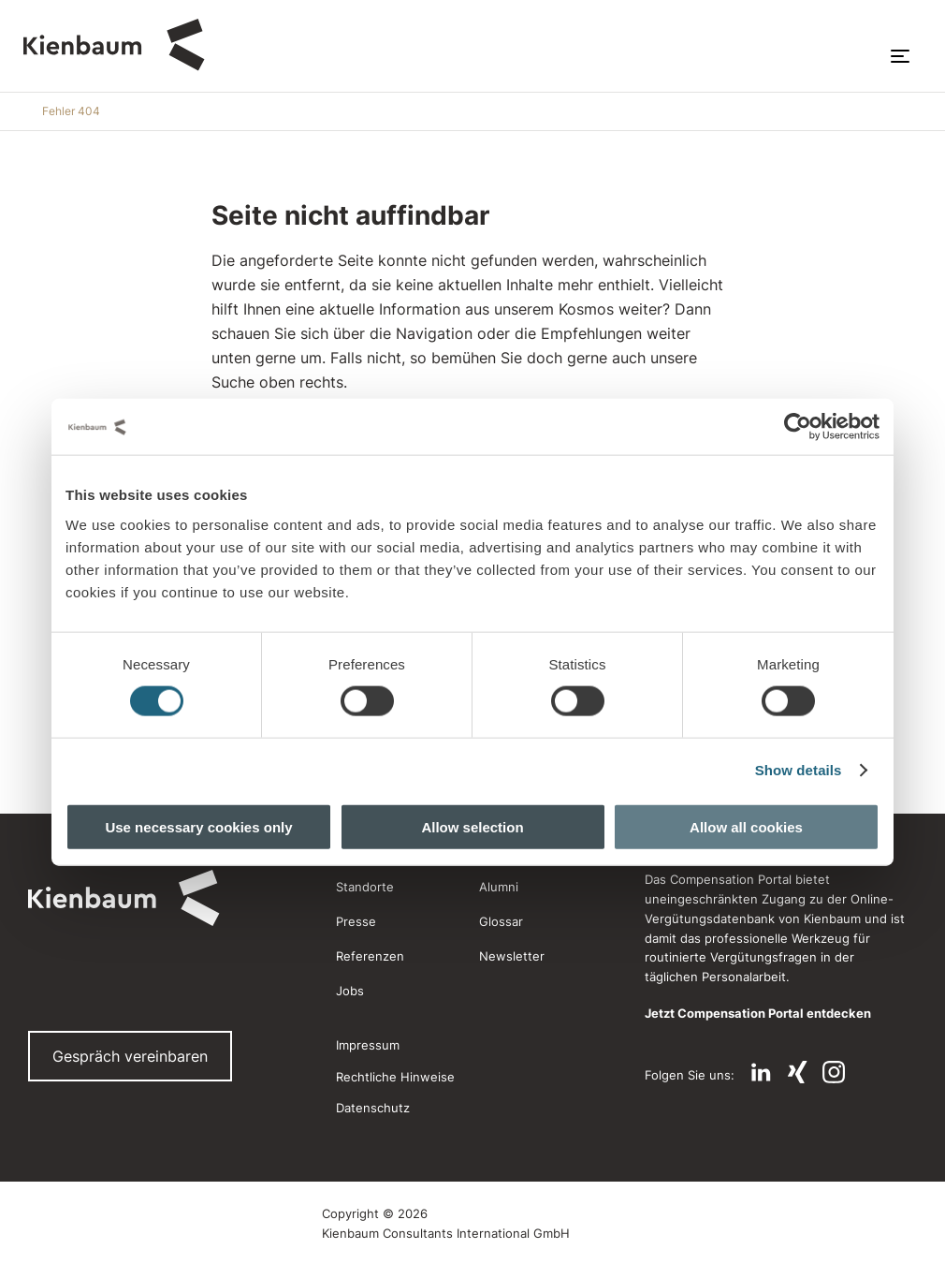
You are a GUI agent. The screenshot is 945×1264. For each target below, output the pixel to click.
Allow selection (472, 826)
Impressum (368, 1044)
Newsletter (512, 955)
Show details (798, 770)
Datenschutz (373, 1107)
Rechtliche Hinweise (395, 1076)
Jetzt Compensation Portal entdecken (758, 1013)
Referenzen (370, 955)
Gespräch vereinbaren (130, 1056)
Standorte (365, 886)
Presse (356, 921)
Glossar (501, 921)
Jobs (350, 990)
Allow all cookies (746, 826)
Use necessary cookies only (198, 826)
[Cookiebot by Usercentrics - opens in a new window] (798, 427)
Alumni (498, 886)
